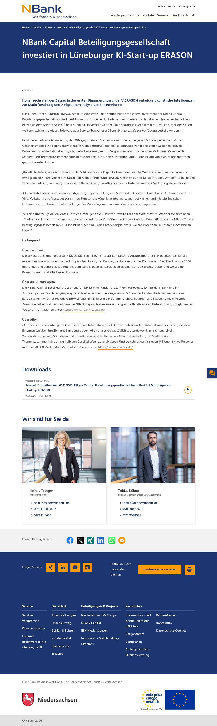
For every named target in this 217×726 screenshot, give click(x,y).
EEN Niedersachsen (94, 630)
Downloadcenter (33, 628)
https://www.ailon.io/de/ (115, 347)
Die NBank (180, 15)
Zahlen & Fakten (63, 630)
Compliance (133, 642)
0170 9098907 (131, 515)
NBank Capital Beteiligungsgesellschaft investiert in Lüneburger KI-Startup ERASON (101, 27)
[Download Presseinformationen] (108, 388)
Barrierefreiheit (166, 615)
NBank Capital (91, 623)
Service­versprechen (30, 618)
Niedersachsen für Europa (99, 615)
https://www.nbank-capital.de (84, 309)
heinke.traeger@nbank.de (52, 503)
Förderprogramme (125, 15)
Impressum (164, 623)
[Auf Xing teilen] (90, 540)
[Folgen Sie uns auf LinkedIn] (63, 567)
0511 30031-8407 (45, 509)
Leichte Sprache (186, 7)
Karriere (161, 7)
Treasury (58, 654)
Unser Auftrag (61, 623)
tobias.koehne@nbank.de (140, 503)
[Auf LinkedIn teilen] (101, 540)
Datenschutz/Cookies (171, 630)
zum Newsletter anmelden (159, 569)
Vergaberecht (134, 634)
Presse (171, 7)
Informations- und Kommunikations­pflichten (138, 621)
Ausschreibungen (64, 615)
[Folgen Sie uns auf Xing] (50, 567)
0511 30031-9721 (132, 509)
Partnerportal (61, 646)
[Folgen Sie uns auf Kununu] (87, 567)
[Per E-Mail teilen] (121, 540)
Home (25, 27)
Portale (148, 15)
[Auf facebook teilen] (70, 540)
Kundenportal (61, 638)
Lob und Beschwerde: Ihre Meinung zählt (34, 642)
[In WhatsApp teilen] (111, 540)
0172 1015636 (42, 515)
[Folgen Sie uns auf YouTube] (75, 567)
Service (162, 15)
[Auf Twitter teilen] (80, 540)
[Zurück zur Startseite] (49, 17)
